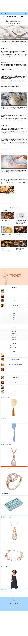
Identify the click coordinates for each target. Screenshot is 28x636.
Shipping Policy (21, 605)
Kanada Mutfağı (14, 339)
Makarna (14, 321)
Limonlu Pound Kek (16, 295)
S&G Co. (17, 607)
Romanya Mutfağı (14, 333)
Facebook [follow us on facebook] (10, 603)
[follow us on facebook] (10, 347)
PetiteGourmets (5, 13)
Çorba (14, 317)
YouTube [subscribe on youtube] (18, 603)
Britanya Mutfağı (14, 331)
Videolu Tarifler (14, 287)
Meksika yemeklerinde (14, 41)
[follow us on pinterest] (15, 347)
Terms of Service (17, 605)
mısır (25, 41)
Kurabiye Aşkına (4, 248)
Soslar (14, 313)
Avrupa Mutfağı (14, 337)
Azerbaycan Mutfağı (14, 335)
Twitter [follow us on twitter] (12, 603)
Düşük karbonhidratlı (15, 377)
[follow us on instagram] (13, 347)
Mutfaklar (14, 327)
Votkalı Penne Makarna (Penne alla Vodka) (15, 364)
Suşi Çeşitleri (18, 234)
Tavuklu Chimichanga (15, 305)
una (6, 142)
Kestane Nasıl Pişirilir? (5, 220)
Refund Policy (9, 605)
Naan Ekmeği (16, 354)
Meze (14, 315)
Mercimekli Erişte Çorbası (16, 359)
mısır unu (15, 131)
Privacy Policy (13, 605)
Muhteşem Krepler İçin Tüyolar (6, 234)
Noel (15, 382)
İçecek (14, 319)
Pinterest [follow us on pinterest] (15, 603)
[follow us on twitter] (12, 347)
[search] (25, 13)
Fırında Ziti (15, 300)
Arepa (2, 195)
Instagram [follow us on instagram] (14, 603)
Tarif (14, 351)
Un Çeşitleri (2, 203)
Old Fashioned (15, 369)
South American (7, 193)
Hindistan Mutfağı (14, 329)
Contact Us (6, 605)
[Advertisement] (14, 6)
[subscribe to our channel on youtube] (17, 347)
